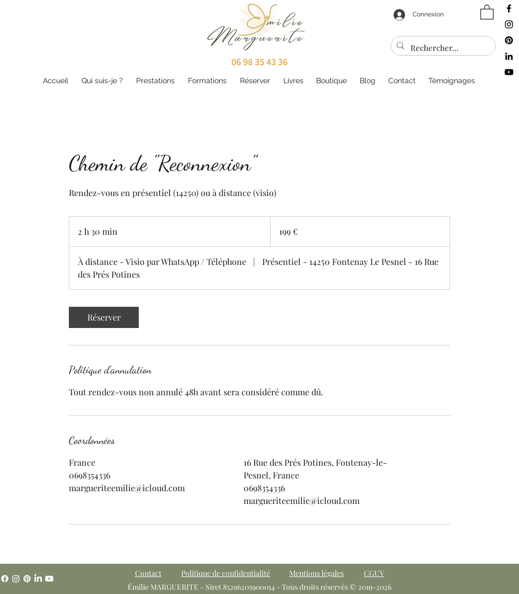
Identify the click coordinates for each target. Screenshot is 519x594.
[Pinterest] (27, 578)
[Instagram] (16, 578)
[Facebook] (5, 578)
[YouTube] (49, 578)
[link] (104, 317)
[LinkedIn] (38, 578)
